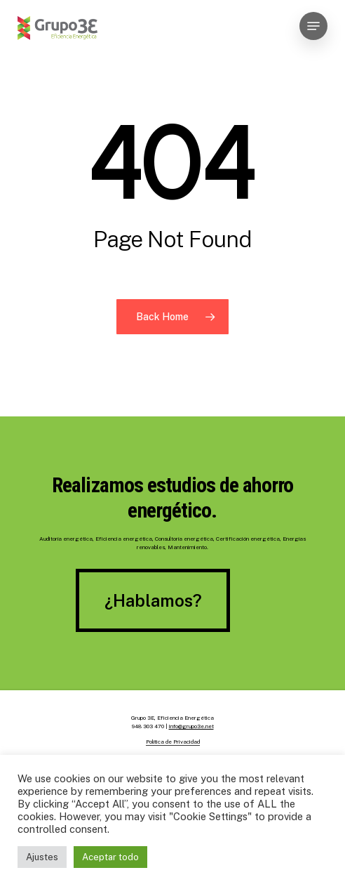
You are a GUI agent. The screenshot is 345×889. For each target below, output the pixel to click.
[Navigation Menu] (313, 26)
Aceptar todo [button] (110, 857)
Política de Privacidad (173, 741)
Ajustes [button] (42, 857)
